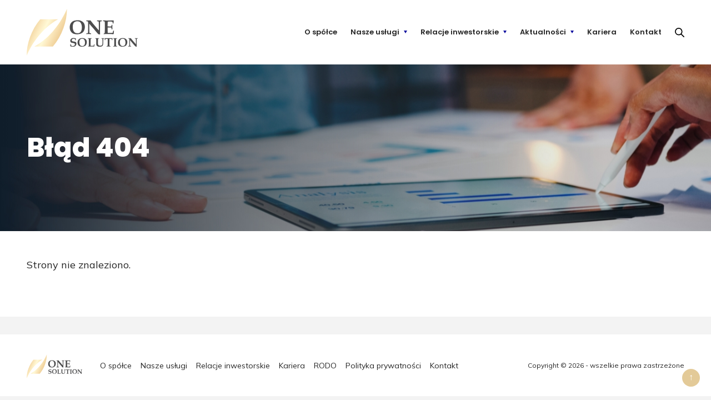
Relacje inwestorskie (459, 32)
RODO (325, 366)
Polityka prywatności (383, 366)
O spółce (320, 32)
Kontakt (646, 32)
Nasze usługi (375, 32)
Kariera (602, 32)
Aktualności (543, 32)
